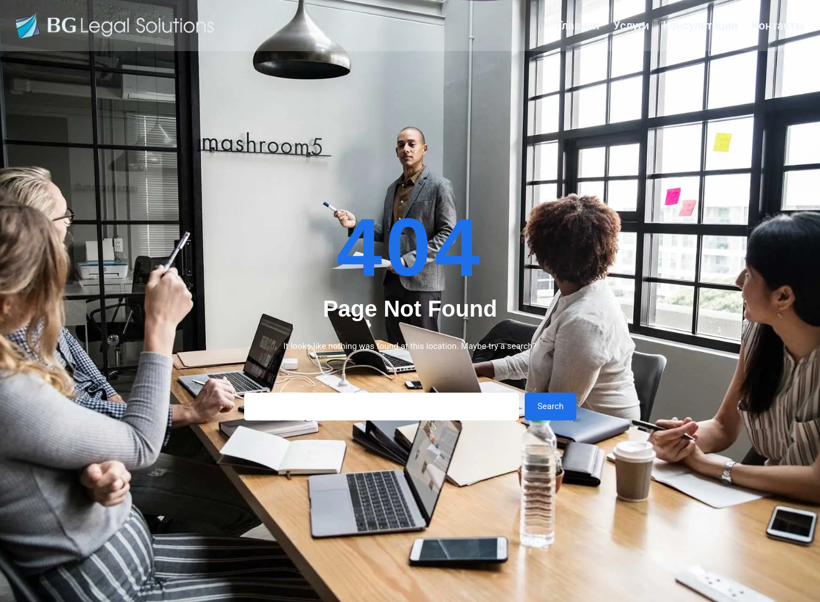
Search (550, 406)
